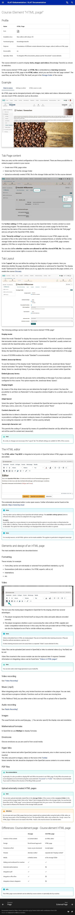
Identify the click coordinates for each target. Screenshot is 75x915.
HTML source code (35, 88)
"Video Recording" (11, 681)
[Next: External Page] (64, 904)
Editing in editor (21, 88)
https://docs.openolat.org (22, 910)
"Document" (42, 779)
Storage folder (47, 75)
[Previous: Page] (7, 904)
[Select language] (67, 2)
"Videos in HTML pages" (48, 659)
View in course (8, 88)
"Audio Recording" (11, 709)
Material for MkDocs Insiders (16, 912)
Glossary (18, 271)
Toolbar (44, 758)
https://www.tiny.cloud (16, 505)
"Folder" (50, 779)
